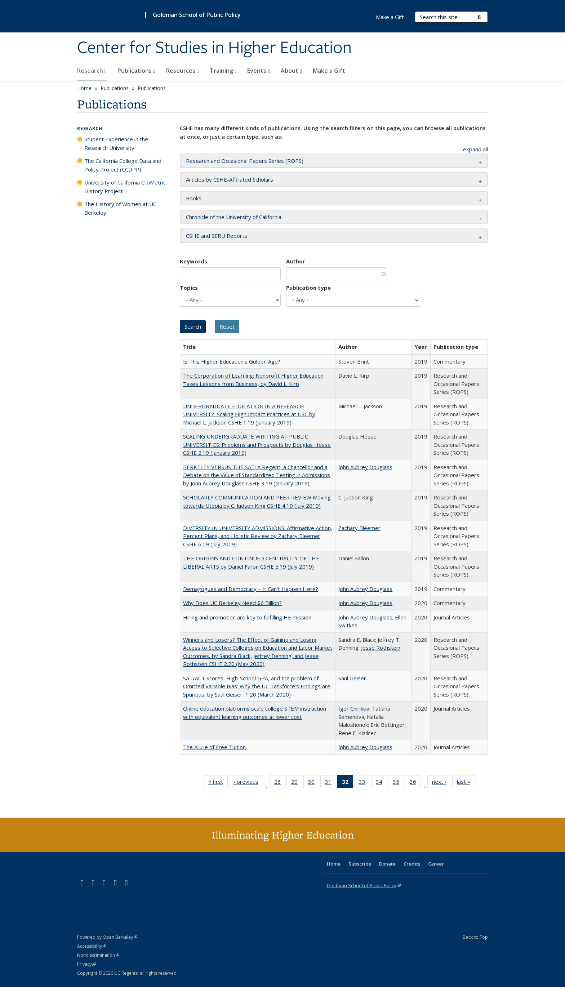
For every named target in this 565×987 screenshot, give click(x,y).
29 (296, 783)
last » (466, 783)
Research (92, 71)
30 (313, 783)
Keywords (193, 261)
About (291, 71)
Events (258, 71)
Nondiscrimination (98, 955)
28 (279, 783)
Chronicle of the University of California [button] (233, 217)
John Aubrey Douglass (365, 467)
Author (295, 261)
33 (364, 783)
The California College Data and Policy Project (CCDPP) (122, 165)
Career (436, 864)
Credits (412, 864)
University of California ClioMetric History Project (125, 187)
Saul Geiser (352, 678)
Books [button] (193, 198)
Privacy (86, 964)
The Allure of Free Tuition (214, 747)
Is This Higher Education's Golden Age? (231, 361)
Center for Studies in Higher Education (214, 48)
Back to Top (475, 937)
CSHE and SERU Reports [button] (216, 235)
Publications (136, 71)
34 (381, 783)
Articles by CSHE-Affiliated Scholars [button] (229, 179)
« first (218, 783)
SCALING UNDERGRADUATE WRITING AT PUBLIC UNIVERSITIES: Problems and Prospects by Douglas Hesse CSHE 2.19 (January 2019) (257, 444)
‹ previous (248, 783)
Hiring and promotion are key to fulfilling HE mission (247, 617)
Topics (189, 287)
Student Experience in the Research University (116, 143)
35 (398, 783)
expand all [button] (475, 149)
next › (441, 783)
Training (223, 71)
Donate (387, 864)
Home (84, 88)
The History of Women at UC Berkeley (120, 208)
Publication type (308, 287)
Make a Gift (329, 71)
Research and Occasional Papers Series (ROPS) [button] (244, 160)
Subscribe (359, 864)
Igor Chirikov (353, 708)
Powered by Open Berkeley (107, 937)
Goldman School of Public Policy (197, 15)
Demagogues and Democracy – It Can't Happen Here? (250, 588)
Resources (182, 71)
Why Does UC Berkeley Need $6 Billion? (232, 602)
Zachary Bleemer (359, 528)
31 (330, 783)
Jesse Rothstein (380, 647)
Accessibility (91, 946)
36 (415, 783)
